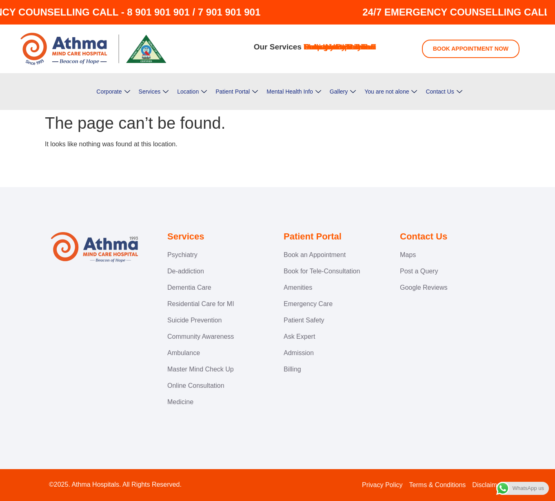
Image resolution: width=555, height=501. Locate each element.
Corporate (113, 91)
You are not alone (390, 91)
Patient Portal (236, 91)
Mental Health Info (293, 91)
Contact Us (444, 91)
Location (192, 91)
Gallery (343, 91)
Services (154, 91)
